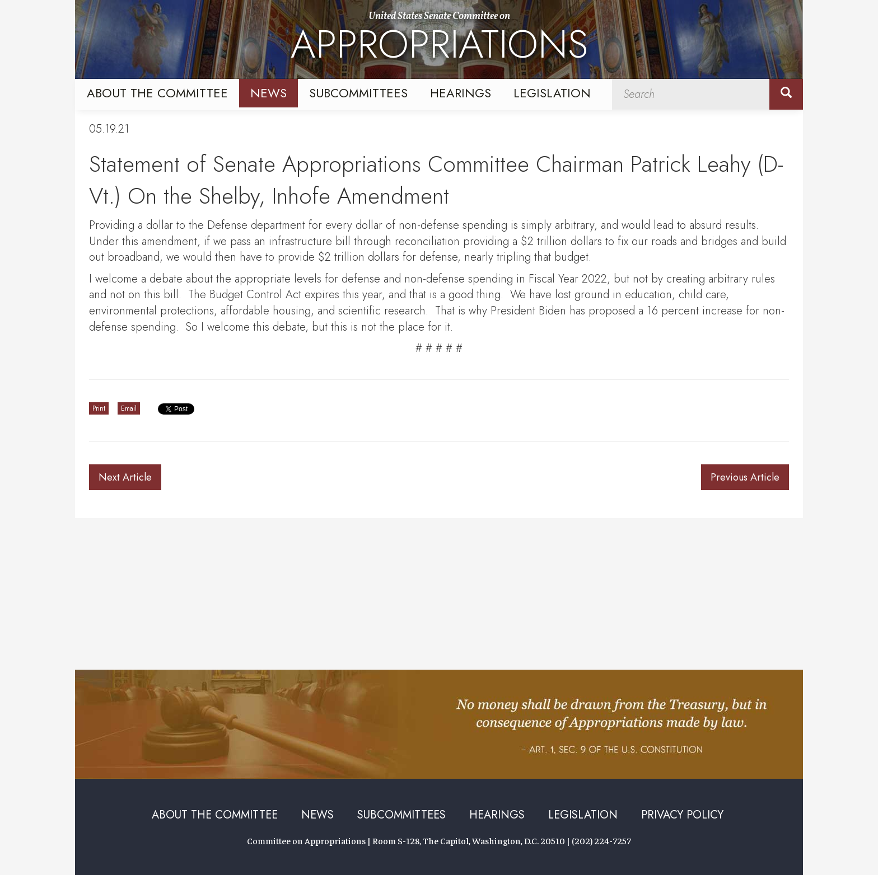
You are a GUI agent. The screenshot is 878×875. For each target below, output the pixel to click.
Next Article (125, 477)
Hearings (460, 93)
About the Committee (157, 93)
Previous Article (745, 477)
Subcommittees (358, 93)
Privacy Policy (682, 815)
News (268, 93)
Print (98, 408)
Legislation (552, 93)
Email (129, 408)
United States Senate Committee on (439, 41)
